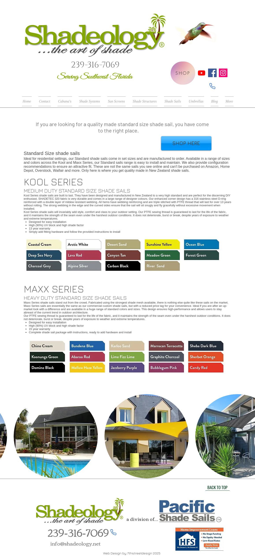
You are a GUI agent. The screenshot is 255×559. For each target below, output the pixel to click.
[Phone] (212, 86)
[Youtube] (201, 73)
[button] (89, 101)
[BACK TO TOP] (217, 487)
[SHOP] (183, 73)
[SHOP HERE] (186, 143)
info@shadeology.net (75, 543)
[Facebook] (212, 73)
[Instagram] (223, 73)
